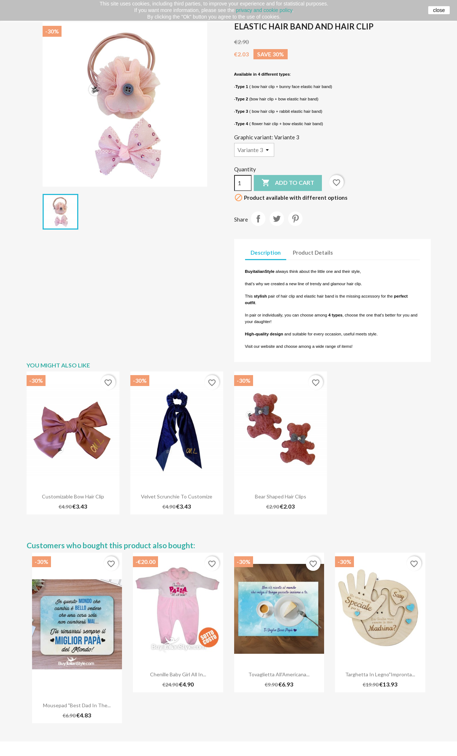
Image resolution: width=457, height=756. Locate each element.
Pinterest (295, 218)
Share (258, 218)
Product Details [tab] (313, 252)
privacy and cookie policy (264, 10)
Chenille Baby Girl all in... (178, 674)
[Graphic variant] (254, 150)
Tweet (276, 218)
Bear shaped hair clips (280, 496)
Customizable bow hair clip (73, 496)
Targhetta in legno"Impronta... (380, 674)
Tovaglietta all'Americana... (279, 674)
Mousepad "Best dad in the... (77, 705)
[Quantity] (243, 183)
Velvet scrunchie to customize (176, 496)
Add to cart (287, 183)
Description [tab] (266, 252)
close (439, 10)
